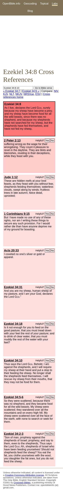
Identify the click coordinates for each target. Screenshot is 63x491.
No (52, 140)
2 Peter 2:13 (12, 140)
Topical (44, 3)
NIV (56, 91)
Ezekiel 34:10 (13, 360)
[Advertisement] (31, 41)
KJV (5, 94)
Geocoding (30, 3)
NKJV (18, 94)
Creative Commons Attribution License (24, 475)
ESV (38, 94)
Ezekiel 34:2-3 (13, 434)
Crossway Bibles (22, 482)
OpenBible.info (11, 3)
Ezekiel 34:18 (13, 324)
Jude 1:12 (11, 177)
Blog (30, 11)
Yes (47, 140)
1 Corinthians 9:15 (17, 214)
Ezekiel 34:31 (13, 287)
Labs (55, 3)
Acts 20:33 (11, 250)
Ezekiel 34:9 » (30, 91)
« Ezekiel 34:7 (11, 91)
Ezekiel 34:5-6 (13, 397)
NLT (11, 94)
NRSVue (29, 94)
